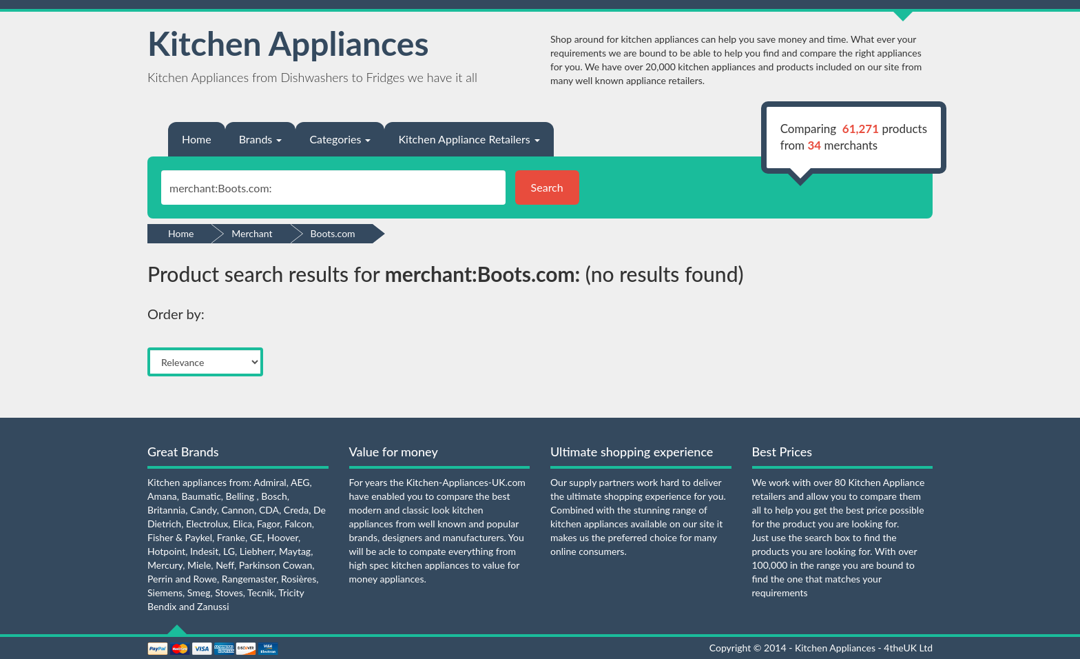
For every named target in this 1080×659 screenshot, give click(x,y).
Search (547, 187)
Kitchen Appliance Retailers (468, 138)
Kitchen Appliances (288, 43)
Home (196, 138)
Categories (340, 138)
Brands (260, 138)
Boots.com (333, 233)
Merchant (251, 233)
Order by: (176, 313)
